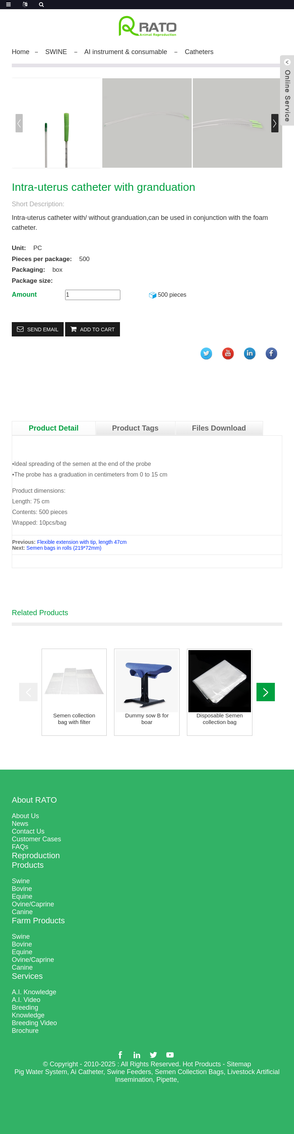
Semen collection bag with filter (74, 718)
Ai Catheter (87, 1072)
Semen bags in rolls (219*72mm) (64, 548)
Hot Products (202, 1064)
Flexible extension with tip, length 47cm (82, 542)
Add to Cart (97, 329)
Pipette (166, 1079)
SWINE (56, 52)
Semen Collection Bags (189, 1072)
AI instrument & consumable (125, 52)
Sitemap (239, 1064)
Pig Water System (40, 1072)
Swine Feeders (129, 1072)
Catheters (199, 52)
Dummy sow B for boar (147, 718)
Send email (43, 329)
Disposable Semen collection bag (219, 718)
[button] (275, 123)
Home (20, 52)
